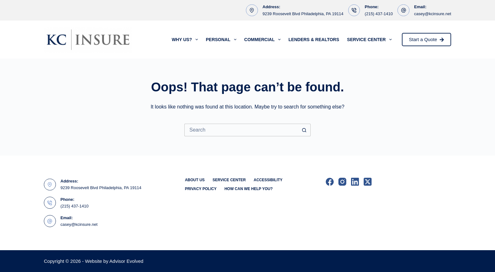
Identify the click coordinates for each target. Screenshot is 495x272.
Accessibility (267, 180)
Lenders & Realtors (314, 39)
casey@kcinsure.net (432, 13)
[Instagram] (342, 182)
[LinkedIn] (355, 182)
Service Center (370, 39)
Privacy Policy (201, 189)
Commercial (263, 39)
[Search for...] (241, 130)
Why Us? (186, 39)
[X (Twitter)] (368, 182)
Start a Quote (426, 39)
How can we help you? (248, 189)
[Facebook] (330, 182)
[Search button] (304, 130)
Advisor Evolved (127, 261)
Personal (222, 39)
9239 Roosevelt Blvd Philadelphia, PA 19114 (303, 13)
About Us (195, 180)
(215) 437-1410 (379, 13)
